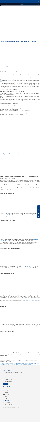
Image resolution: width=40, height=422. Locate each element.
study (7, 213)
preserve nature (36, 363)
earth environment (21, 119)
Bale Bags (7, 377)
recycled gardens (11, 364)
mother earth (31, 363)
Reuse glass (22, 364)
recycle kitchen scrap (3, 364)
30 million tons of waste (30, 266)
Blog (6, 396)
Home (6, 388)
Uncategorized (15, 119)
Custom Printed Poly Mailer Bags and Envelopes (13, 372)
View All (5, 384)
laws (37, 119)
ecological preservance (24, 363)
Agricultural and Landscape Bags (11, 374)
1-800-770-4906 (6, 402)
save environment (27, 364)
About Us (6, 390)
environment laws (33, 119)
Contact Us (7, 394)
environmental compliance (7, 68)
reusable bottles (17, 364)
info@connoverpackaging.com (9, 404)
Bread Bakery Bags (8, 381)
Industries (6, 392)
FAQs (6, 398)
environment (27, 119)
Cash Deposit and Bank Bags (10, 379)
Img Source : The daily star (5, 66)
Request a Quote (38, 212)
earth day (11, 363)
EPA (1, 81)
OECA (10, 80)
